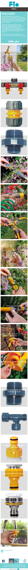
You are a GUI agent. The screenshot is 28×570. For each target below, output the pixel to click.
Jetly (14, 141)
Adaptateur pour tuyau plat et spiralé (14, 196)
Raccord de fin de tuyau (14, 54)
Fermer (23, 566)
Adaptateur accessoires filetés (14, 362)
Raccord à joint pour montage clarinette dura (14, 391)
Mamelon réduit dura (14, 139)
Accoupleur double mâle (14, 167)
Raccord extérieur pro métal (14, 250)
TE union (14, 418)
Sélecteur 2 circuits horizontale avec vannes (14, 84)
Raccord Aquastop (14, 306)
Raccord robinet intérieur (14, 474)
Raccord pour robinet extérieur (14, 447)
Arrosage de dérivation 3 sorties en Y (14, 223)
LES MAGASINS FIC (9, 550)
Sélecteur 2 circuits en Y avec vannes (14, 335)
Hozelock (14, 57)
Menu (14, 9)
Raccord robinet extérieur (14, 530)
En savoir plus (15, 566)
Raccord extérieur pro (14, 502)
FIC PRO (24, 561)
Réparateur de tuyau (14, 111)
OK (18, 569)
